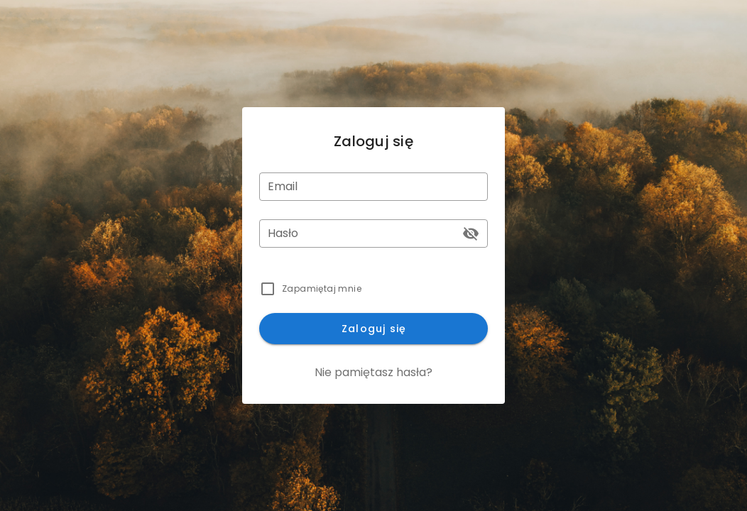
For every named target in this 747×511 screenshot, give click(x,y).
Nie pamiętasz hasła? (373, 372)
